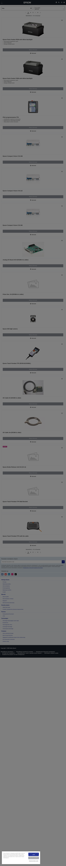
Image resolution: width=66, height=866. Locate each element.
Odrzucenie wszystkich (33, 857)
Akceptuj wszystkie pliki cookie (33, 854)
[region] (21, 857)
